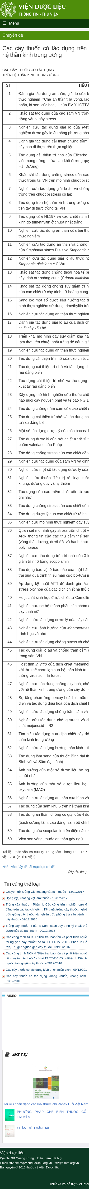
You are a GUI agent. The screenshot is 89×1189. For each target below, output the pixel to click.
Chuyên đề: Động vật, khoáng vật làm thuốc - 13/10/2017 (45, 891)
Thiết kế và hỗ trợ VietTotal (69, 1184)
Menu (14, 23)
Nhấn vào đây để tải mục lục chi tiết (29, 867)
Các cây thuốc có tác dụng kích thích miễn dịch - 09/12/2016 (47, 969)
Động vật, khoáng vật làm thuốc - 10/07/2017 (37, 898)
